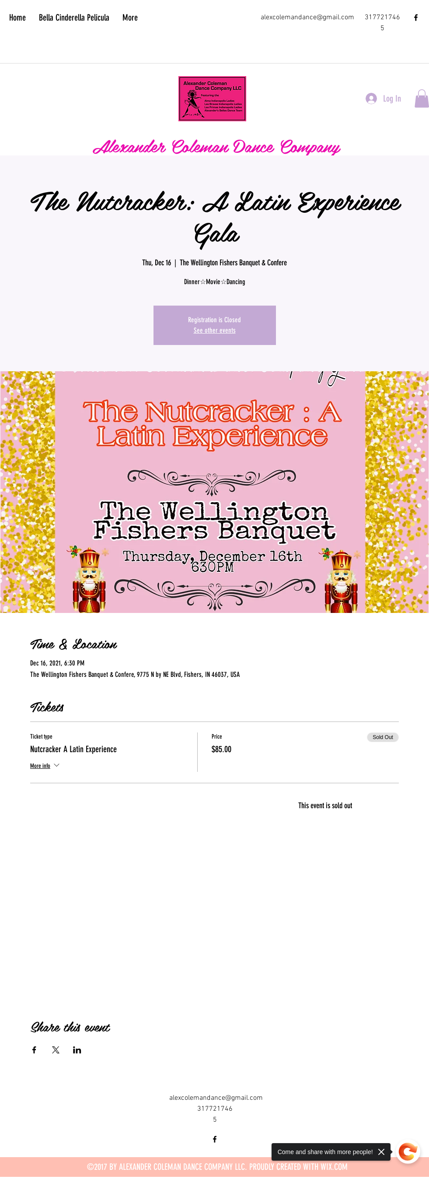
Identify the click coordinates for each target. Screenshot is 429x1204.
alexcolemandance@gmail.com (307, 17)
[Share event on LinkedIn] (77, 1049)
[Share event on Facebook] (34, 1049)
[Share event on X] (56, 1049)
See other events (215, 330)
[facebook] (416, 17)
